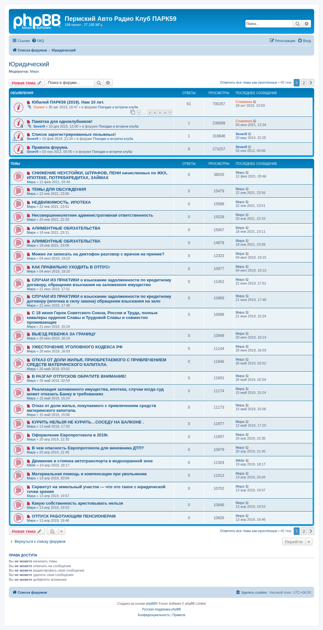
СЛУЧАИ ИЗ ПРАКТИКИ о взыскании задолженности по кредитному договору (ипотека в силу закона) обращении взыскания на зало (99, 298)
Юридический (29, 64)
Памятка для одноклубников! (62, 121)
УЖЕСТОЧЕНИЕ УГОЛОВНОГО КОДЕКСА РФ (77, 347)
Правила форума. (50, 147)
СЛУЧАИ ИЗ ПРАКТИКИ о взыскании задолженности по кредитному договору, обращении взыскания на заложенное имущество (99, 282)
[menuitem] (38, 41)
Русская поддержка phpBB (161, 609)
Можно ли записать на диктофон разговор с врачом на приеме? (98, 254)
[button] (311, 83)
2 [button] (304, 83)
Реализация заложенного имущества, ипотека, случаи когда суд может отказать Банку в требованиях (95, 391)
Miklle (31, 465)
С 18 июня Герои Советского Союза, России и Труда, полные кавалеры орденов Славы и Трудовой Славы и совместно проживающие (92, 317)
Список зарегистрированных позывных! (74, 134)
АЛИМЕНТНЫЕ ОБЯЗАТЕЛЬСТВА (66, 228)
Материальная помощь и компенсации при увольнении (89, 473)
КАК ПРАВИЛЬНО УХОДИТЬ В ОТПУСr (71, 267)
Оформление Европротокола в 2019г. (70, 435)
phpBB (151, 603)
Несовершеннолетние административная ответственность (92, 215)
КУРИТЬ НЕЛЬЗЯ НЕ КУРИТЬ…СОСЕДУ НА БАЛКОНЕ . (88, 422)
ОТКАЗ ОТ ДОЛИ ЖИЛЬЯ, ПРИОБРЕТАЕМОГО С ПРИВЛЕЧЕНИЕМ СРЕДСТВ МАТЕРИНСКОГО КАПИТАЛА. (96, 362)
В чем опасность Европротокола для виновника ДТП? (88, 448)
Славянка (244, 102)
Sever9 (39, 126)
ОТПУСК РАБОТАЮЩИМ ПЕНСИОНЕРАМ (74, 516)
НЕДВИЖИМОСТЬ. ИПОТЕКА (61, 202)
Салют (39, 107)
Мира (34, 71)
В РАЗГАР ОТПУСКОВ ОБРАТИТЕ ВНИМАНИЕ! (79, 376)
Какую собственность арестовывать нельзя (77, 503)
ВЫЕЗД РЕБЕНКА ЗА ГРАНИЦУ (64, 334)
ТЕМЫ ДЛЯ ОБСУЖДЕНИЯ (59, 189)
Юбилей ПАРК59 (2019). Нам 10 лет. (68, 102)
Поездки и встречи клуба (118, 107)
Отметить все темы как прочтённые (248, 82)
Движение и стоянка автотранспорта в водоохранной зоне (92, 461)
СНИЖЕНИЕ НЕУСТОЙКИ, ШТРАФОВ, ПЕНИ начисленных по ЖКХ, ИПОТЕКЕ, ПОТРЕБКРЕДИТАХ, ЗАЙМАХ (97, 175)
